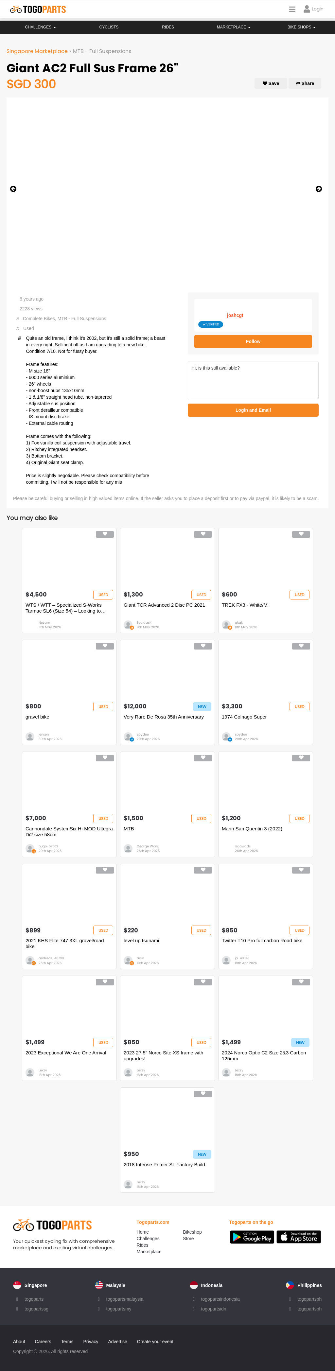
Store (188, 1238)
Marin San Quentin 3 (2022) (252, 828)
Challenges (40, 27)
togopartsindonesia (220, 1299)
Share (305, 83)
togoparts (34, 1299)
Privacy (90, 1341)
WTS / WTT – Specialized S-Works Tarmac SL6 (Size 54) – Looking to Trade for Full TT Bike (64, 608)
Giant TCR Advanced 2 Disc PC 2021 (164, 605)
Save (271, 83)
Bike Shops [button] (302, 27)
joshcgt (235, 315)
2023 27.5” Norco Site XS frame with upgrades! (163, 1055)
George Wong (148, 846)
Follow (253, 341)
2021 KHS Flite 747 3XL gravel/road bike (65, 943)
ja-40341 (242, 958)
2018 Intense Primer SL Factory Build (164, 1164)
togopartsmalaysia (125, 1299)
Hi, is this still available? (253, 380)
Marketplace (149, 1251)
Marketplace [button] (234, 27)
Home (143, 1232)
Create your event (155, 1341)
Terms (67, 1341)
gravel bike (37, 717)
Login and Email (253, 410)
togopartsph (309, 1299)
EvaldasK (144, 622)
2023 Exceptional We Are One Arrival (66, 1052)
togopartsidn (213, 1308)
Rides (168, 27)
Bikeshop (192, 1232)
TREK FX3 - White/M (245, 605)
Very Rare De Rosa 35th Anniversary (164, 717)
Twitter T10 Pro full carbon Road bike (262, 940)
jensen (44, 734)
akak (239, 622)
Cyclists (109, 27)
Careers (43, 1341)
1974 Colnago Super (244, 717)
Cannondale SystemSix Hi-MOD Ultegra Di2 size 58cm (69, 831)
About (19, 1341)
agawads (243, 846)
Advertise (117, 1341)
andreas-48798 (51, 958)
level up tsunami (141, 940)
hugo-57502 (48, 846)
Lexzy (43, 1070)
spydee (143, 734)
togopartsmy (119, 1308)
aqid (140, 958)
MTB (129, 828)
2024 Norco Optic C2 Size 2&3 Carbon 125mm (264, 1055)
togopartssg (36, 1308)
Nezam (44, 622)
